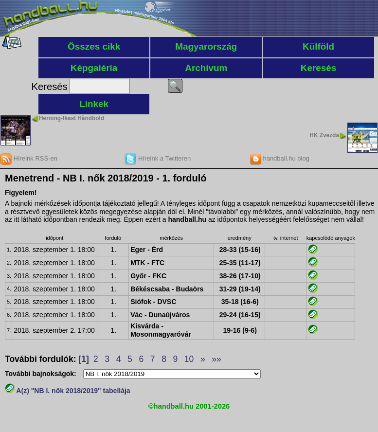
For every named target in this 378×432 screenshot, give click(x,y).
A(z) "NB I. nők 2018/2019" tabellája (67, 391)
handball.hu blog (279, 158)
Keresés (319, 68)
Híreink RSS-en (28, 158)
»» (216, 359)
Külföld (318, 46)
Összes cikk (94, 46)
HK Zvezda (324, 135)
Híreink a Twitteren (158, 158)
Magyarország (206, 46)
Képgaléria (94, 68)
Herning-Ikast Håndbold (71, 118)
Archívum (206, 68)
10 (189, 359)
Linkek (93, 104)
